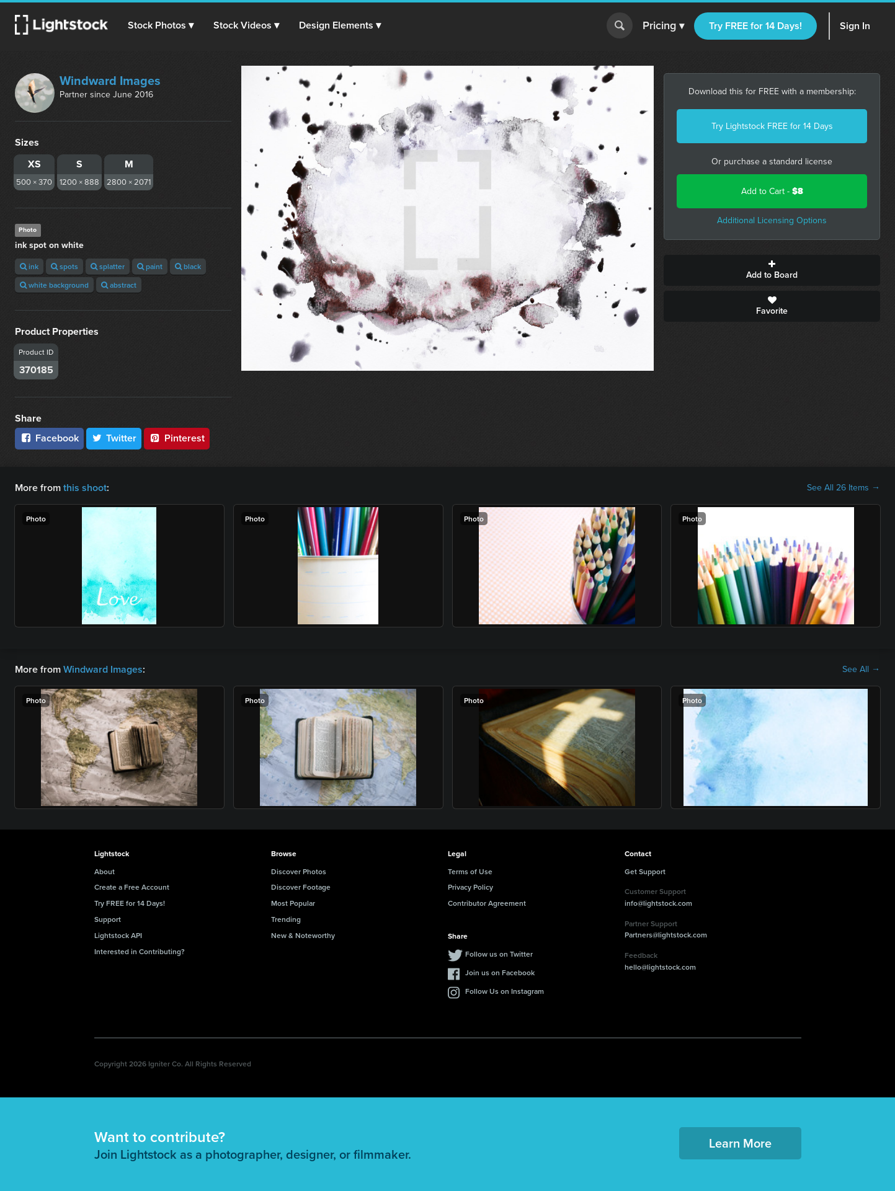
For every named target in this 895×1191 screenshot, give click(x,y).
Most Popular (293, 903)
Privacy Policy (470, 887)
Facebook (49, 438)
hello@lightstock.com (660, 967)
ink (29, 266)
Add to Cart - (772, 191)
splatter (108, 266)
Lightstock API (118, 935)
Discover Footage (301, 887)
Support (107, 919)
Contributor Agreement (487, 903)
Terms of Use (470, 871)
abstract (118, 285)
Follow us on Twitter (499, 954)
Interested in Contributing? (139, 951)
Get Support (645, 871)
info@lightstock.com (658, 903)
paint (150, 266)
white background (54, 285)
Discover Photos (298, 871)
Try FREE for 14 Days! (755, 26)
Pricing (663, 26)
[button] (161, 25)
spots (64, 266)
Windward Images (110, 80)
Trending (286, 919)
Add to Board (772, 270)
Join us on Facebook (500, 972)
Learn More (740, 1143)
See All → (861, 669)
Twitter (114, 438)
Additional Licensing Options (772, 220)
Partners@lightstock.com (666, 934)
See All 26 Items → (843, 488)
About (104, 871)
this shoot (85, 487)
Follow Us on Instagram (504, 991)
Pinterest (177, 438)
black (188, 266)
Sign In (855, 26)
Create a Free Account (131, 887)
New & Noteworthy (303, 935)
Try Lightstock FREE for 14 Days (772, 126)
